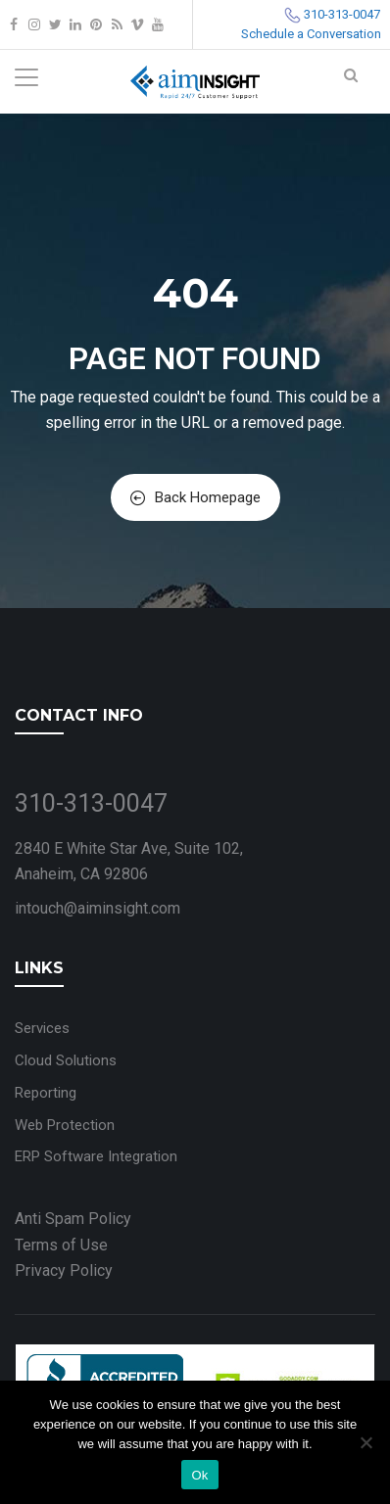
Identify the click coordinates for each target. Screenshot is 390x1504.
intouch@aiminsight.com (97, 908)
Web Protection (65, 1125)
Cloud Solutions (66, 1060)
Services (42, 1028)
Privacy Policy (64, 1270)
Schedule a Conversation (311, 33)
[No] (365, 1442)
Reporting (45, 1093)
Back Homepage (195, 497)
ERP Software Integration (96, 1156)
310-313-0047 (342, 14)
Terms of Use (61, 1245)
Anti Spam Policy (73, 1218)
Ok (199, 1475)
